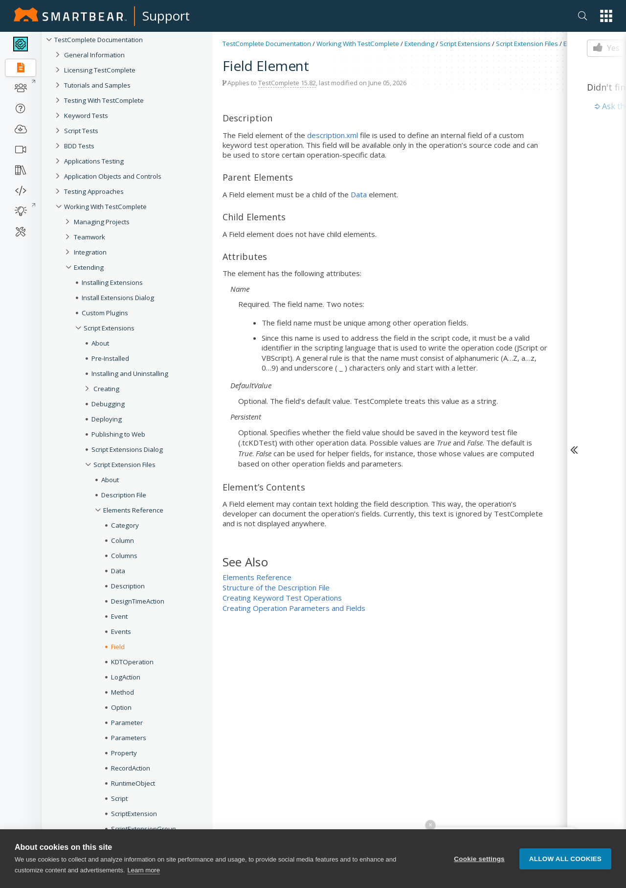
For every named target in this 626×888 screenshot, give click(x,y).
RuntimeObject (133, 783)
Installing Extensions (112, 282)
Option (121, 707)
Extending (89, 267)
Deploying (106, 419)
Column (122, 540)
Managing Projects (102, 221)
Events (121, 631)
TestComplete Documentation (98, 39)
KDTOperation (132, 661)
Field (118, 646)
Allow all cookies (565, 859)
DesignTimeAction (137, 601)
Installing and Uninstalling (129, 373)
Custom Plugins (105, 312)
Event (119, 616)
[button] (606, 16)
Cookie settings (479, 859)
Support (166, 15)
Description (128, 586)
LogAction (125, 677)
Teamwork (89, 237)
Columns (124, 555)
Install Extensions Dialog (118, 297)
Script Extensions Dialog (127, 449)
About (100, 343)
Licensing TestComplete (99, 70)
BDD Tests (79, 145)
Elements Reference (133, 510)
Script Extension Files (124, 464)
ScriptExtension (134, 813)
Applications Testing (94, 161)
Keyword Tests (86, 115)
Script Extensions (109, 328)
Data (118, 570)
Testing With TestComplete (104, 100)
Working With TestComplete (105, 206)
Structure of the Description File (276, 587)
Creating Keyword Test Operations (282, 598)
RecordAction (130, 768)
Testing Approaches (94, 191)
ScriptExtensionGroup (143, 828)
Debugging (108, 403)
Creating (106, 388)
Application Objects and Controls (112, 176)
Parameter (127, 722)
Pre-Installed (110, 358)
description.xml (332, 135)
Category (125, 525)
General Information (94, 54)
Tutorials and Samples (97, 85)
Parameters (128, 737)
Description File (123, 495)
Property (124, 752)
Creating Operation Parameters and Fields (294, 608)
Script (119, 798)
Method (122, 692)
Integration (90, 252)
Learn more (143, 870)
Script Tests (81, 130)
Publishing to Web (118, 434)
